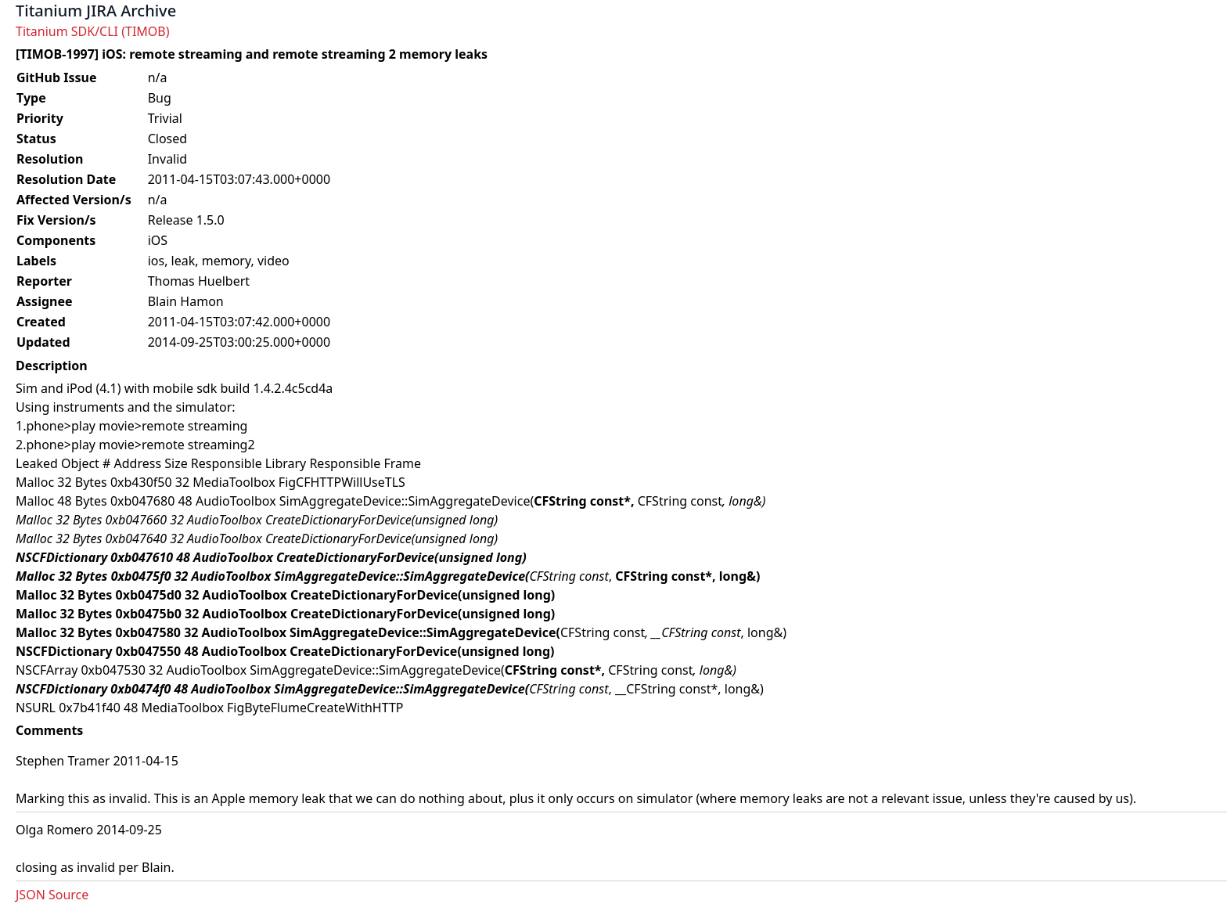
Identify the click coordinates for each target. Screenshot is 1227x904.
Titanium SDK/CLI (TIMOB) (93, 31)
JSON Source (52, 894)
